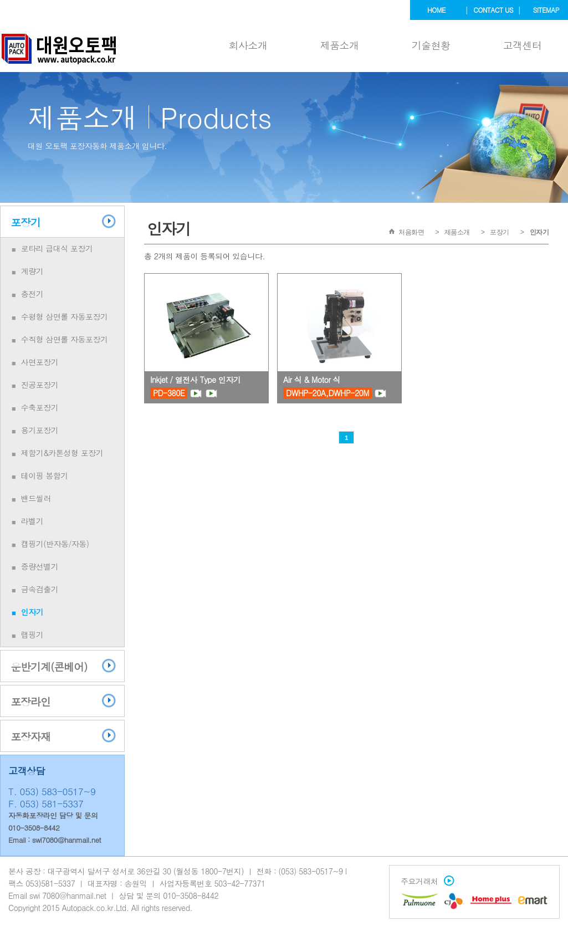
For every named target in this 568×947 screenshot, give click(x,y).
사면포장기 (40, 361)
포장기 (25, 221)
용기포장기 (40, 430)
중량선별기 (40, 566)
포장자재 (30, 736)
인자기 (32, 611)
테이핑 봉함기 (44, 475)
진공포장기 (40, 384)
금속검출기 (40, 589)
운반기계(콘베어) (49, 666)
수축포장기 (40, 407)
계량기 (32, 271)
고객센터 (522, 45)
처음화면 (411, 232)
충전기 (32, 293)
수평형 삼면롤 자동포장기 (64, 316)
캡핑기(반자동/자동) (55, 543)
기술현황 (431, 45)
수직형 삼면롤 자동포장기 (64, 339)
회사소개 (248, 45)
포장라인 (30, 701)
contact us (493, 9)
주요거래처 (425, 881)
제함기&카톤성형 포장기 (62, 452)
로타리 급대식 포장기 (57, 248)
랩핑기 (32, 634)
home (436, 9)
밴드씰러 (36, 498)
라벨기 (32, 520)
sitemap (546, 9)
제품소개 (339, 45)
